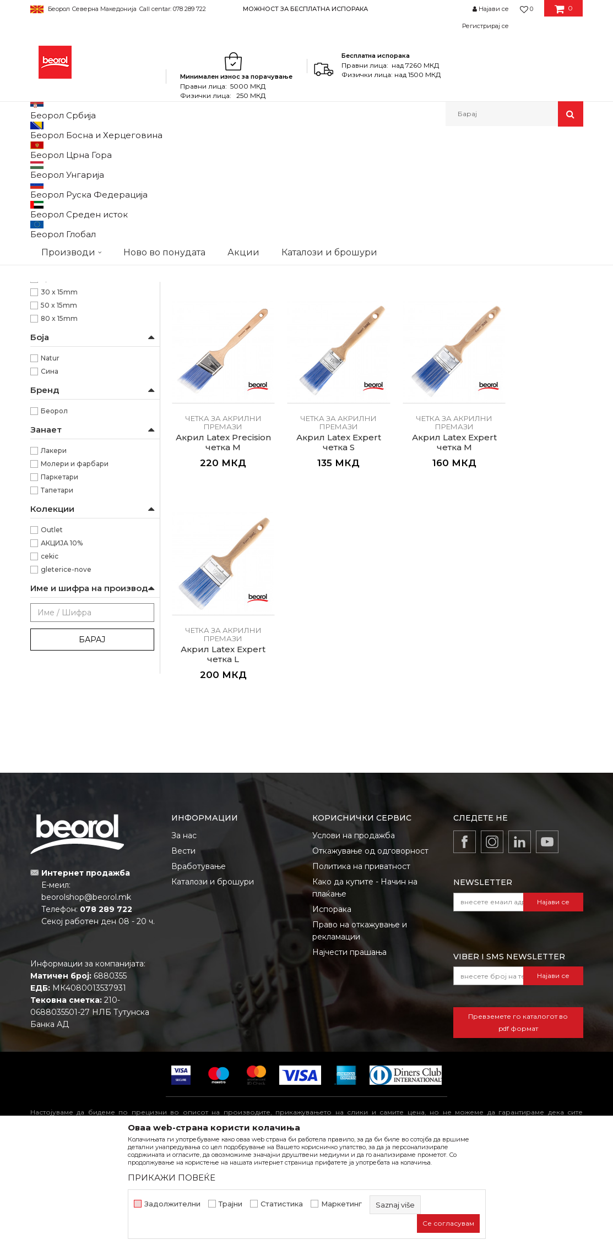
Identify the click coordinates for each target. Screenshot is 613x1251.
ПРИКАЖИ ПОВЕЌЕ (171, 1177)
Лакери (54, 593)
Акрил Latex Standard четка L (430, 364)
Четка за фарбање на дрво (82, 208)
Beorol (40, 150)
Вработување (198, 954)
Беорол (54, 554)
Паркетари (59, 620)
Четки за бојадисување (77, 234)
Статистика (282, 1204)
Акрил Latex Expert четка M (324, 566)
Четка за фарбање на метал (84, 194)
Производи (78, 150)
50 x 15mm (59, 448)
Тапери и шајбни (64, 313)
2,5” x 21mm (61, 422)
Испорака (331, 997)
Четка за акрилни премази (82, 221)
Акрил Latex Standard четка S (219, 364)
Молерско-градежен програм (160, 150)
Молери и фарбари (75, 607)
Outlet (52, 673)
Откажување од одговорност (370, 939)
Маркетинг (341, 1204)
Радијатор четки (63, 274)
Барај (92, 783)
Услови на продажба (353, 923)
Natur (50, 501)
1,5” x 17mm (60, 409)
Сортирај (321, 186)
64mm (52, 356)
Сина (49, 514)
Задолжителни (172, 1204)
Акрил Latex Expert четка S (218, 566)
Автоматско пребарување (243, 186)
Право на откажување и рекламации (359, 1019)
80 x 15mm (59, 461)
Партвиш (50, 287)
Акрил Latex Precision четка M (535, 364)
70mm (52, 369)
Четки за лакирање (69, 247)
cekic (49, 699)
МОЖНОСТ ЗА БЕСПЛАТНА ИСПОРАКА (305, 9)
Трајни (230, 1204)
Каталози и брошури (212, 970)
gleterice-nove (66, 712)
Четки (231, 150)
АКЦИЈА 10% (62, 686)
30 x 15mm (59, 435)
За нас (184, 923)
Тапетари (57, 633)
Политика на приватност (361, 954)
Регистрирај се (485, 26)
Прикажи (454, 186)
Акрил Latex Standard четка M (324, 364)
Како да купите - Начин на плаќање (364, 976)
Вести (183, 939)
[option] (306, 8)
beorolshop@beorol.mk (86, 985)
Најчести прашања (349, 1040)
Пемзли (50, 300)
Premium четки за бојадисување (92, 260)
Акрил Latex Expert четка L (430, 566)
